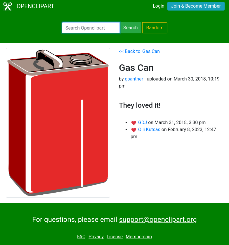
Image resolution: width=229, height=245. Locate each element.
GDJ (143, 122)
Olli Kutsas (150, 129)
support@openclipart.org (158, 219)
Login (158, 6)
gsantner (134, 79)
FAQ (81, 236)
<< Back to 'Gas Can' (139, 51)
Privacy (96, 236)
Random (155, 27)
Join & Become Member (196, 6)
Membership (139, 236)
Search (130, 27)
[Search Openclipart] (91, 27)
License (115, 236)
